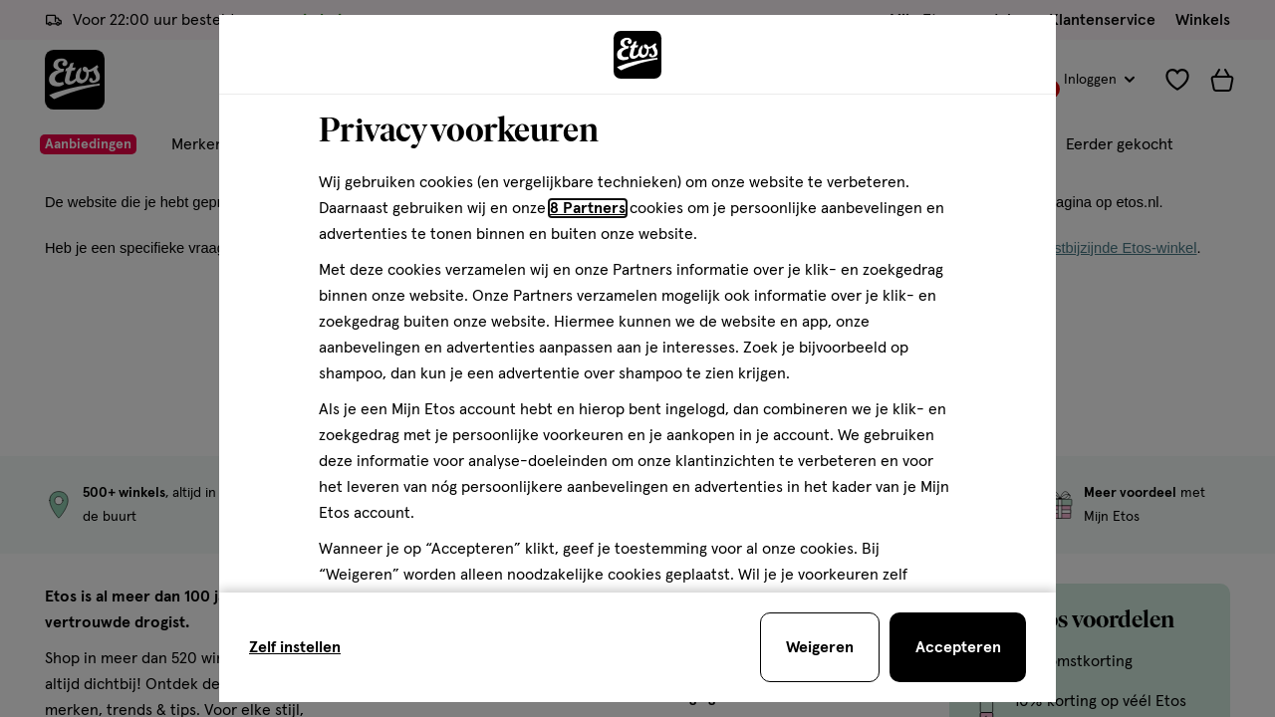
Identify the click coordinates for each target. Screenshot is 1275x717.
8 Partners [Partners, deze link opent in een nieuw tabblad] (588, 208)
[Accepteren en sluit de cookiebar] (958, 647)
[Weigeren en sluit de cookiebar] (820, 647)
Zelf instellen (295, 647)
